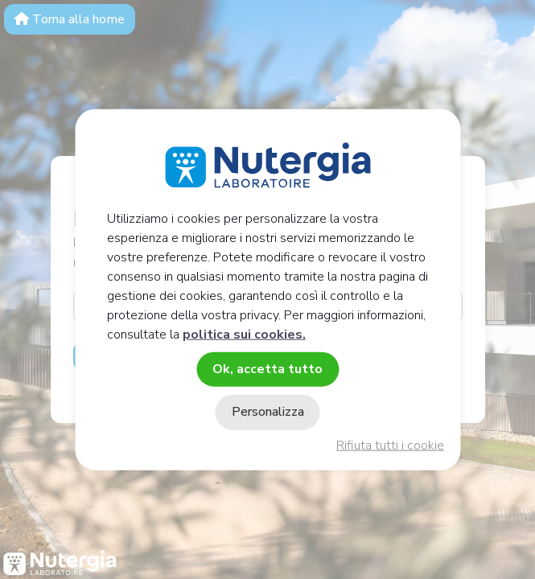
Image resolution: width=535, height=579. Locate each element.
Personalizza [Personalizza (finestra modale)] (268, 412)
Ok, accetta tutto (267, 369)
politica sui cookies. (244, 334)
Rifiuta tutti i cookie (390, 445)
